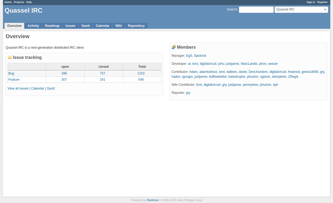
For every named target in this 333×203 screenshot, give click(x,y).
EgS (189, 56)
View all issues (18, 88)
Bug (11, 73)
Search (232, 9)
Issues (70, 26)
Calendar (102, 26)
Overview (14, 26)
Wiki (118, 26)
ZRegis (293, 77)
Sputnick (200, 56)
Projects (19, 2)
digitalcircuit (208, 64)
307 (64, 79)
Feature (13, 79)
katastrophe (236, 77)
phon (263, 64)
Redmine (153, 200)
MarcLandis (249, 64)
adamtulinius (208, 72)
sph (275, 85)
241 (102, 79)
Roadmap (52, 26)
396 (64, 73)
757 (102, 73)
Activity (33, 26)
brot (195, 64)
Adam (193, 72)
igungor (187, 77)
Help (29, 2)
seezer (273, 64)
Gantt (86, 26)
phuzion (252, 77)
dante (243, 72)
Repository (136, 26)
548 (141, 79)
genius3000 (310, 72)
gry (322, 72)
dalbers (232, 72)
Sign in (311, 2)
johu (221, 64)
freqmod (294, 72)
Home (8, 2)
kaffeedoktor (218, 77)
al (189, 64)
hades (176, 77)
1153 (141, 73)
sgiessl (265, 77)
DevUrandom (258, 72)
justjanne (232, 64)
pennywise (250, 85)
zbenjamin (279, 77)
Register (322, 2)
